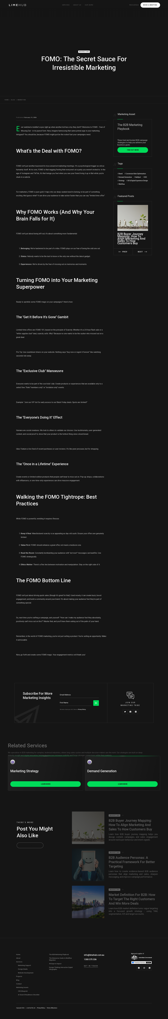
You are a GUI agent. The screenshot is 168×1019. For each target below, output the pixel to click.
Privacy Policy (82, 709)
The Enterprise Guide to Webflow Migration (60, 959)
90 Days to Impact (55, 964)
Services (19, 962)
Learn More (45, 784)
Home (7, 99)
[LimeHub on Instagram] (144, 968)
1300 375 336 (90, 959)
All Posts (30, 845)
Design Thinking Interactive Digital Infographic (61, 968)
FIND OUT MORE (133, 150)
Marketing (84, 51)
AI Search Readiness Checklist (28, 995)
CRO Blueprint (22, 991)
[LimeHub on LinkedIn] (149, 968)
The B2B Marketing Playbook (59, 954)
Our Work (89, 5)
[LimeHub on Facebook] (139, 968)
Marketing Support (24, 965)
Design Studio (23, 969)
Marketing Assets (22, 987)
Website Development (25, 973)
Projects (19, 976)
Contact (19, 984)
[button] (65, 5)
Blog (13, 99)
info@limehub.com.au (94, 955)
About (18, 958)
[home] (18, 5)
